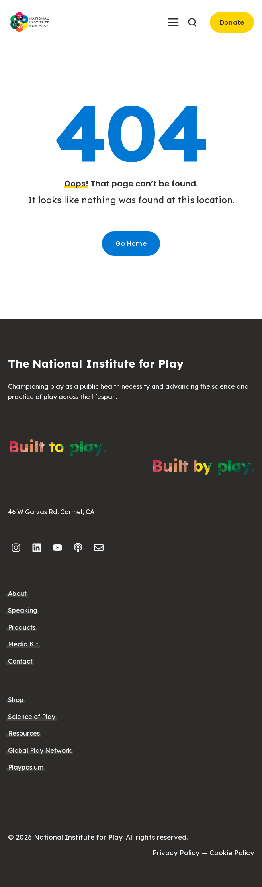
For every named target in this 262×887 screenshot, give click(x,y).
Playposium (25, 767)
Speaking (22, 610)
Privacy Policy (176, 852)
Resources (24, 733)
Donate (232, 22)
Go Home (131, 243)
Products (21, 627)
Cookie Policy (231, 852)
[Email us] (99, 548)
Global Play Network (40, 750)
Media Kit (23, 644)
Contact (20, 661)
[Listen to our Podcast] (78, 548)
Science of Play (31, 717)
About (17, 593)
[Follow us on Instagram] (16, 548)
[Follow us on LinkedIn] (37, 548)
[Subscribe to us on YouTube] (57, 548)
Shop (15, 700)
